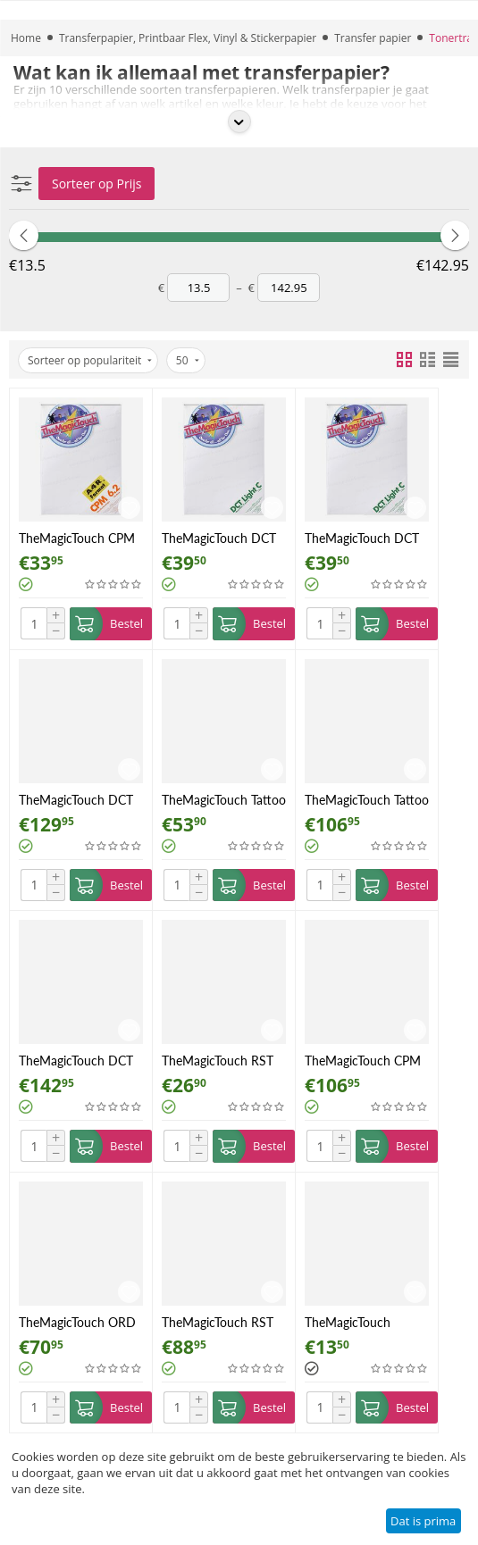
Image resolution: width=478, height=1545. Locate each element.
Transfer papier (372, 38)
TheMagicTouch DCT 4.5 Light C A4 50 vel (76, 799)
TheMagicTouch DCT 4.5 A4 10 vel (219, 538)
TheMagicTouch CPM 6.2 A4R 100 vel (363, 1060)
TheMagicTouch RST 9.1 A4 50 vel (217, 1322)
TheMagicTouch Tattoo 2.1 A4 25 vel (367, 799)
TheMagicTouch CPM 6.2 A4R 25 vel (77, 538)
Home (26, 38)
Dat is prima (423, 1521)
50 (187, 360)
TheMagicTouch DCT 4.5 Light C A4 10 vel (362, 538)
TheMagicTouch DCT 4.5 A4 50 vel (76, 1060)
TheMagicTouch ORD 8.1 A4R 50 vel (77, 1322)
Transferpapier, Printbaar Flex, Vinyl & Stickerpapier (187, 38)
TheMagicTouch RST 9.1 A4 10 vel (217, 1060)
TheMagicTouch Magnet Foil (347, 1322)
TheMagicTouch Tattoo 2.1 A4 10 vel (224, 799)
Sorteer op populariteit (90, 360)
